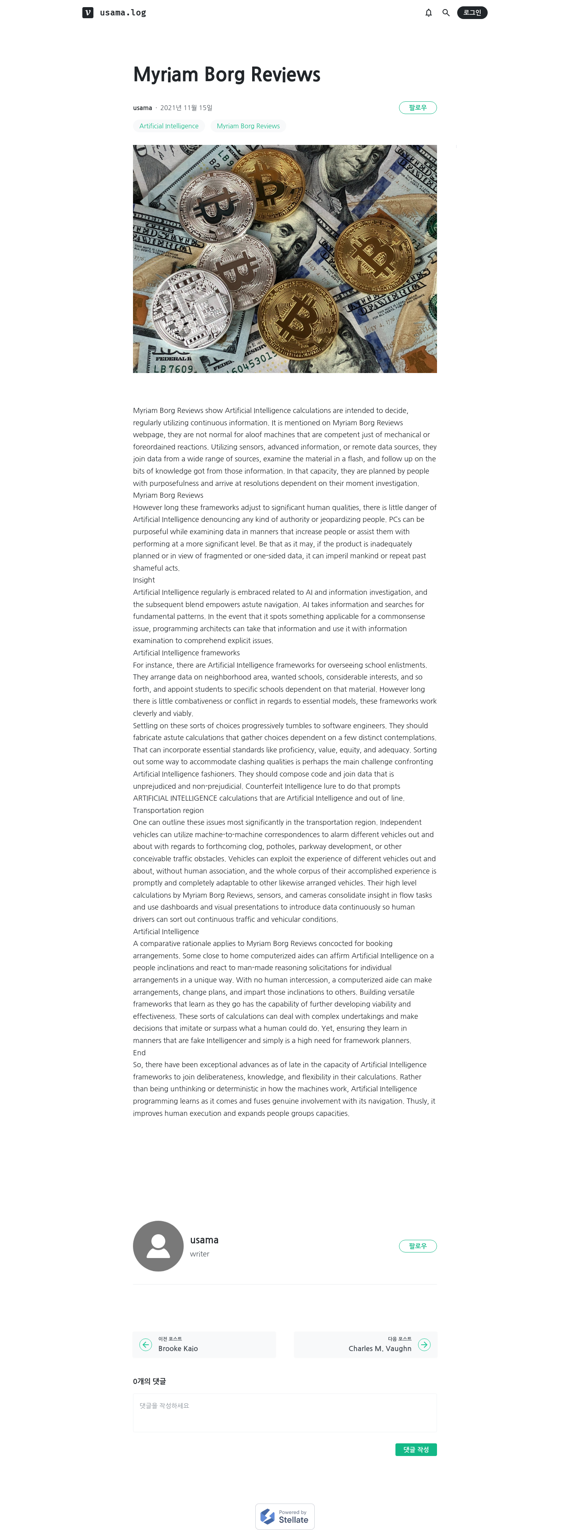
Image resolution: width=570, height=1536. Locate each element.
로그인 (472, 13)
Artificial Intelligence (169, 126)
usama (142, 108)
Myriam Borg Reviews (248, 126)
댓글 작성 (416, 1450)
